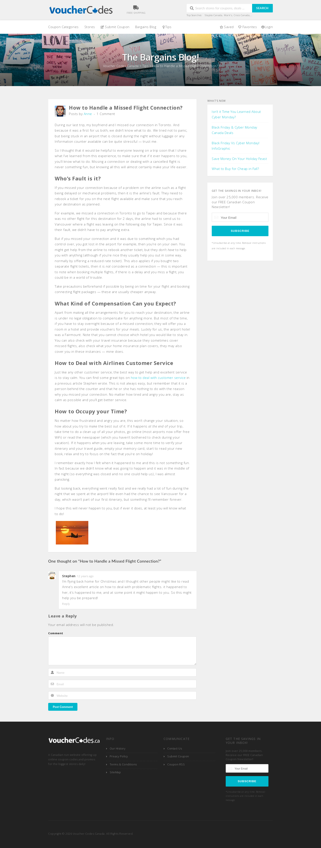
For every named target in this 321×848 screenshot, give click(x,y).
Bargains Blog (145, 27)
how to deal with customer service (158, 377)
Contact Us (174, 748)
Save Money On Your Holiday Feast (239, 158)
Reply (66, 604)
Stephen (69, 576)
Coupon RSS (176, 764)
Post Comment (63, 707)
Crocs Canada (241, 15)
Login (267, 27)
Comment (55, 633)
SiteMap (115, 772)
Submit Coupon (115, 27)
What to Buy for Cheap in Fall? (235, 168)
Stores (89, 27)
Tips (166, 27)
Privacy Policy (119, 756)
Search (262, 8)
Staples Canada (213, 15)
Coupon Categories (63, 27)
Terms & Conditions (123, 764)
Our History (118, 748)
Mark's (228, 15)
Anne (88, 114)
